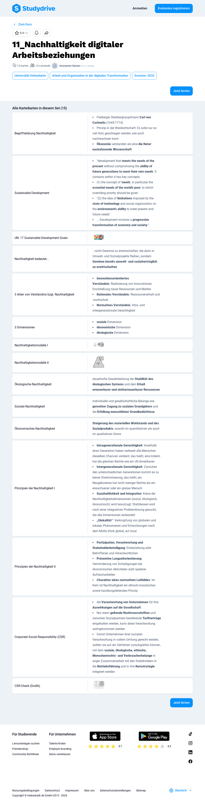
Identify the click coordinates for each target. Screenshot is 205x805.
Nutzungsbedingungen (25, 790)
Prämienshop (20, 748)
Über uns (89, 790)
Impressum (72, 790)
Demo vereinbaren (59, 754)
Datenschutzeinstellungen (115, 790)
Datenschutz (52, 790)
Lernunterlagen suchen (26, 743)
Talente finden (57, 743)
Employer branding (60, 748)
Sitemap (141, 790)
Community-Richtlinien (25, 754)
